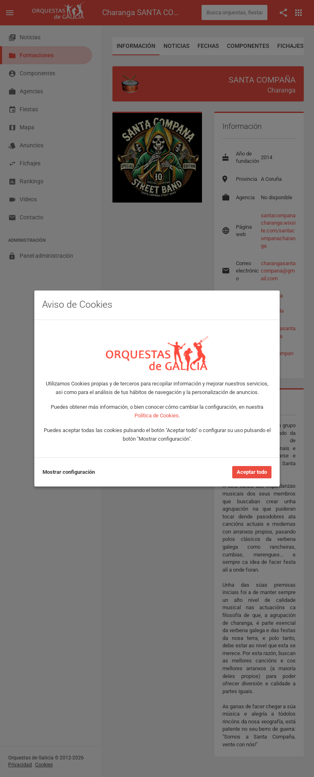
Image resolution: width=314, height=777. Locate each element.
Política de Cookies (157, 415)
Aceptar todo (252, 472)
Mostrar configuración (69, 472)
